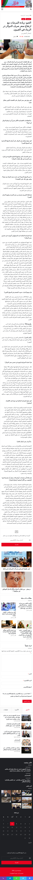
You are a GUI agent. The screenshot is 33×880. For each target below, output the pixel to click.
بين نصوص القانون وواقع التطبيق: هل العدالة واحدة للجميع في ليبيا (9, 631)
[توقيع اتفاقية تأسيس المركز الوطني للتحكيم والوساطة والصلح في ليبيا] (27, 793)
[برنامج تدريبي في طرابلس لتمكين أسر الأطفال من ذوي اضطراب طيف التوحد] (16, 800)
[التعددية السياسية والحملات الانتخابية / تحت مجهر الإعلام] (26, 726)
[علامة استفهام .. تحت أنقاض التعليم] (6, 800)
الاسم (30, 674)
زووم (23, 19)
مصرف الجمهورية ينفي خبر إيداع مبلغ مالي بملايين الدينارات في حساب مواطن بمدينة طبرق (12, 717)
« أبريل (30, 842)
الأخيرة (17, 710)
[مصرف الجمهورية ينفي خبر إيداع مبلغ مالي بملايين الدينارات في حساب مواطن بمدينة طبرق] (26, 718)
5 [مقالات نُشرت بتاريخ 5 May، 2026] (16, 823)
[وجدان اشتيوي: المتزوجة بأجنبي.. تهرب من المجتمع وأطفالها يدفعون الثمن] (26, 734)
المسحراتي (17, 740)
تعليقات (6, 710)
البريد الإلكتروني (27, 680)
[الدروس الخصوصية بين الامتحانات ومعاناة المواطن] (27, 806)
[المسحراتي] (26, 742)
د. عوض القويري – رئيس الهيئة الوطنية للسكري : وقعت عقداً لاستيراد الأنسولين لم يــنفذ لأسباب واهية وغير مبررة (25, 633)
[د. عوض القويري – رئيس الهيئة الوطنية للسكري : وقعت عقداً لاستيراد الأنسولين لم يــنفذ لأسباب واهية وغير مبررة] (24, 624)
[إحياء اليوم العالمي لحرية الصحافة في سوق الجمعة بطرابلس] (16, 793)
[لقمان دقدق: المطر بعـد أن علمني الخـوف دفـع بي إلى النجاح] (6, 793)
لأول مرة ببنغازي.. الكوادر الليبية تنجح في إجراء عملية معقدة (9, 614)
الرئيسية (28, 15)
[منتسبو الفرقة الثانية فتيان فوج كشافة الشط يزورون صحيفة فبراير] (16, 806)
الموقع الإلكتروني (27, 687)
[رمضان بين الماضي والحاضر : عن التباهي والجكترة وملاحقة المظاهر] (26, 750)
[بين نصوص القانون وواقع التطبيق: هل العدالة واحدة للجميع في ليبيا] (8, 624)
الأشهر (27, 710)
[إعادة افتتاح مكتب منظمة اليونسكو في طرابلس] (27, 800)
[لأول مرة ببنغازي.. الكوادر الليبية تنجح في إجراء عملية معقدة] (8, 607)
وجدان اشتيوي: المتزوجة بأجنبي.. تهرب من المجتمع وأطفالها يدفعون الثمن (11, 733)
